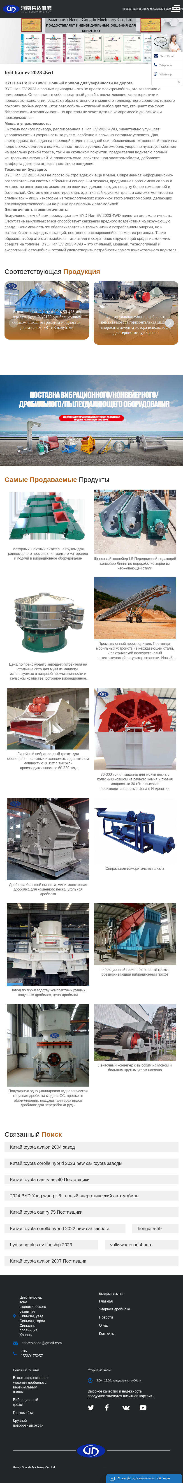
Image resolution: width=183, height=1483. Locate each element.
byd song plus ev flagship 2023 (41, 1244)
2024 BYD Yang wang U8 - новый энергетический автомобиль (74, 1195)
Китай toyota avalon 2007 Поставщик (48, 1261)
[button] (169, 323)
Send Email (164, 56)
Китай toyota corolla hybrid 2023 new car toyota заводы (66, 1163)
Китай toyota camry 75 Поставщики (46, 1212)
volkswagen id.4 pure (131, 1244)
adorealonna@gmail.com (42, 1343)
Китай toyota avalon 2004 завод (42, 1147)
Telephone (163, 65)
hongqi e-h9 (150, 1228)
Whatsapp (163, 74)
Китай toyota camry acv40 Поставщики (50, 1179)
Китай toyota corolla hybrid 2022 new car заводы (59, 1228)
